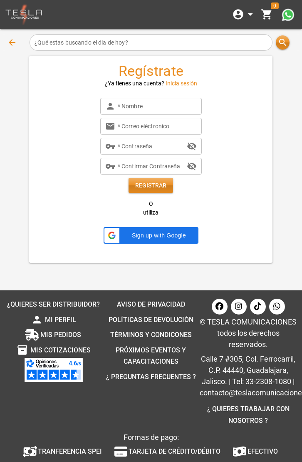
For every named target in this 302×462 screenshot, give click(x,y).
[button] (151, 235)
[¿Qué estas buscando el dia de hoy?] (151, 42)
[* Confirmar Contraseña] (151, 166)
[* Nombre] (157, 106)
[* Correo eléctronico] (157, 126)
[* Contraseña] (151, 146)
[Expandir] (244, 14)
